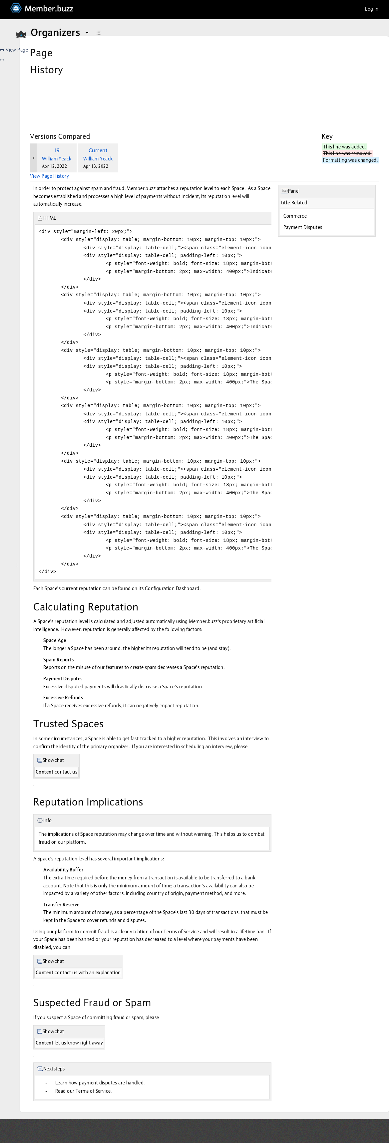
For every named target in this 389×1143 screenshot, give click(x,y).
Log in (371, 9)
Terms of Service (254, 929)
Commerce (316, 174)
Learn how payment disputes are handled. (173, 1080)
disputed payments (158, 668)
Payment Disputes (324, 185)
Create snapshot (127, 64)
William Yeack (130, 117)
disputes (266, 918)
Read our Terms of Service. (157, 1088)
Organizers (60, 32)
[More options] (374, 50)
